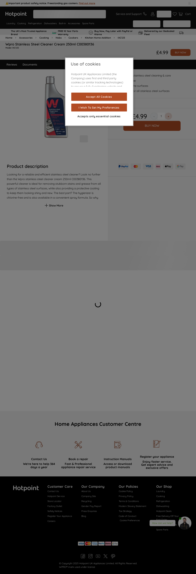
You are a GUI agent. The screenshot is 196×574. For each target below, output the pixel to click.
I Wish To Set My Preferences (99, 107)
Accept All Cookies (99, 96)
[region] (99, 91)
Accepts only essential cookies (99, 116)
